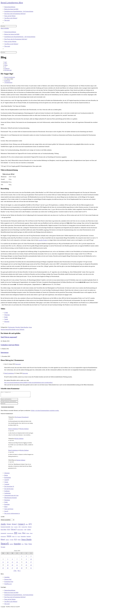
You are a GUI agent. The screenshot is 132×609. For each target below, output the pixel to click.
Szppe (30, 327)
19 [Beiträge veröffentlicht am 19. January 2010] (7, 566)
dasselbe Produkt (42, 240)
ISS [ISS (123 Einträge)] (15, 534)
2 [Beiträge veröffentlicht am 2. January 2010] (26, 557)
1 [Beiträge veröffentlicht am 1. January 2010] (21, 557)
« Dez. (15, 571)
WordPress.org (8, 585)
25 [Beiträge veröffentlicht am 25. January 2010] (3, 569)
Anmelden (6, 578)
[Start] (5, 62)
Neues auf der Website (10, 41)
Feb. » (19, 571)
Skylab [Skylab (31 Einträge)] (11, 540)
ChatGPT (6, 481)
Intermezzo (4, 352)
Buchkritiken (7, 478)
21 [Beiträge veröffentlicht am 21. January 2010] (17, 566)
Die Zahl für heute (8, 490)
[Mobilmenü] (5, 28)
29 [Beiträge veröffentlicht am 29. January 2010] (21, 569)
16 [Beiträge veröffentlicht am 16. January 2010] (26, 563)
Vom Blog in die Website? (11, 44)
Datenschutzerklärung (10, 32)
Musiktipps (7, 501)
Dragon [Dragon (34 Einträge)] (30, 528)
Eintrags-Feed (7, 580)
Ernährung (7, 80)
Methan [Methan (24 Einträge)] (27, 534)
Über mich (7, 46)
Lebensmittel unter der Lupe (11, 496)
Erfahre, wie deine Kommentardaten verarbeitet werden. (45, 411)
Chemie (6, 483)
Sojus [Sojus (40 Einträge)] (19, 540)
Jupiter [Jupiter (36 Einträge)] (19, 534)
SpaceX (6, 512)
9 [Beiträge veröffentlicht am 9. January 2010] (26, 560)
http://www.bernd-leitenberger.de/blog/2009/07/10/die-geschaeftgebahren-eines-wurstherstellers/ (28, 382)
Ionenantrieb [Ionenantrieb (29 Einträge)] (3, 534)
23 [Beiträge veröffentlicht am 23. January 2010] (26, 566)
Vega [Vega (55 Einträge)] (25, 545)
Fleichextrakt (11, 327)
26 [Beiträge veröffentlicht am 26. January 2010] (7, 569)
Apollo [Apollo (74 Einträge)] (3, 525)
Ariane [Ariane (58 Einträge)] (9, 525)
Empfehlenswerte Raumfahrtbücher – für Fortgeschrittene (19, 36)
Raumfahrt (7, 505)
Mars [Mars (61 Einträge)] (24, 534)
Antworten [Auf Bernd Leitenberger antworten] (25, 373)
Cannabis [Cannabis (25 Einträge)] (16, 527)
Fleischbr (17, 327)
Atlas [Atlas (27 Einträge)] (27, 525)
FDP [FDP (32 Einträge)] (25, 530)
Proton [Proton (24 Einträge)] (18, 537)
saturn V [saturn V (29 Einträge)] (7, 540)
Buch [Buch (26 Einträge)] (12, 527)
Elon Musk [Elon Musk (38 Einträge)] (3, 530)
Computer (6, 485)
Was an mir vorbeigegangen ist (12, 514)
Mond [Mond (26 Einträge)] (31, 534)
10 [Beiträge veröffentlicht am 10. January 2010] (31, 560)
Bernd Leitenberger (9, 77)
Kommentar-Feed (8, 582)
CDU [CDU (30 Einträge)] (19, 528)
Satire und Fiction (8, 510)
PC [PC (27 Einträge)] (16, 537)
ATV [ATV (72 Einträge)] (30, 525)
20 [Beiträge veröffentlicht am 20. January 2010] (12, 566)
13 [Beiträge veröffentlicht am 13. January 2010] (12, 563)
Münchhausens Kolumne (10, 498)
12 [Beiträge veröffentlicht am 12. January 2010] (7, 563)
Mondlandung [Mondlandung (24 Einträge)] (3, 537)
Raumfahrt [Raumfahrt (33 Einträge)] (23, 537)
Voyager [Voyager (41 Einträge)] (3, 548)
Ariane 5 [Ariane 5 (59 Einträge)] (14, 525)
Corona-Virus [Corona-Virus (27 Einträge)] (24, 528)
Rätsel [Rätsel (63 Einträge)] (3, 540)
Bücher (6, 476)
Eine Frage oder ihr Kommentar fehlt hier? (15, 39)
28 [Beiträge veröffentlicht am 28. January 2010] (17, 569)
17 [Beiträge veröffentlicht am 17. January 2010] (31, 563)
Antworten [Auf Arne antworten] (18, 364)
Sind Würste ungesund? (9, 337)
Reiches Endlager (24, 430)
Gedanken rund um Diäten (10, 345)
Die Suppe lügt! (8, 70)
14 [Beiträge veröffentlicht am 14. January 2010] (17, 563)
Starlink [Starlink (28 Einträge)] (11, 545)
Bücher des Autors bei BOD (11, 34)
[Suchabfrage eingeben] (9, 26)
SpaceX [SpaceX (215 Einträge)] (5, 544)
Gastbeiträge (7, 494)
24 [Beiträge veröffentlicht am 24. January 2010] (31, 566)
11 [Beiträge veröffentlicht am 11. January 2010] (3, 563)
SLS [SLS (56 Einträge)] (15, 540)
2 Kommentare (8, 82)
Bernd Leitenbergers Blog (12, 2)
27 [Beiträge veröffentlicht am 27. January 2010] (12, 569)
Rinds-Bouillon (24, 327)
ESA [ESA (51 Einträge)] (8, 530)
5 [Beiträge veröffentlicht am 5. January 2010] (7, 560)
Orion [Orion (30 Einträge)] (13, 537)
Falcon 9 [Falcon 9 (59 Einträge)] (13, 530)
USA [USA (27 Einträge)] (23, 545)
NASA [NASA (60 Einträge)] (9, 537)
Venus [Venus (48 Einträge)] (30, 545)
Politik (6, 503)
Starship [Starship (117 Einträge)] (17, 545)
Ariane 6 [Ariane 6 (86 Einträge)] (21, 525)
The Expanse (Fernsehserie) (22, 418)
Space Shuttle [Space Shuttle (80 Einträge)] (26, 540)
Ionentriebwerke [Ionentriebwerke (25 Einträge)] (10, 534)
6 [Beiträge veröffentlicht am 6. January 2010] (12, 560)
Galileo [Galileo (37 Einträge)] (29, 530)
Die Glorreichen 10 (9, 487)
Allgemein (7, 474)
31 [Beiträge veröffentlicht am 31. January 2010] (31, 569)
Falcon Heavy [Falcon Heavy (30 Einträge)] (20, 530)
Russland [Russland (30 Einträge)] (29, 537)
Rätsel (5, 507)
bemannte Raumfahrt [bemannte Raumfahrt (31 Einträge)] (5, 528)
